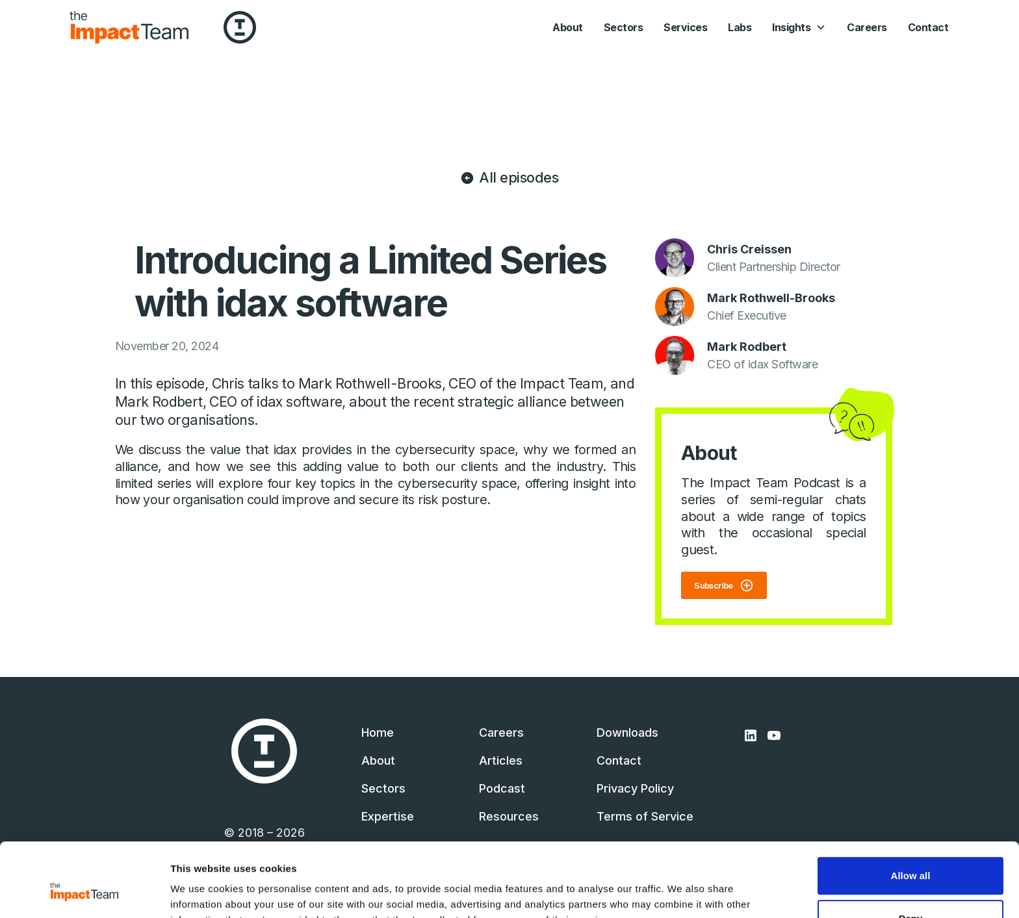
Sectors (623, 27)
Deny (911, 854)
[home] (129, 27)
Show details (200, 892)
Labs (739, 27)
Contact (928, 27)
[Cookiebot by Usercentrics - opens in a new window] (84, 892)
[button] (799, 27)
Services (685, 27)
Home (377, 732)
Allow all (911, 812)
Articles (500, 760)
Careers (867, 27)
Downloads (627, 732)
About (567, 27)
